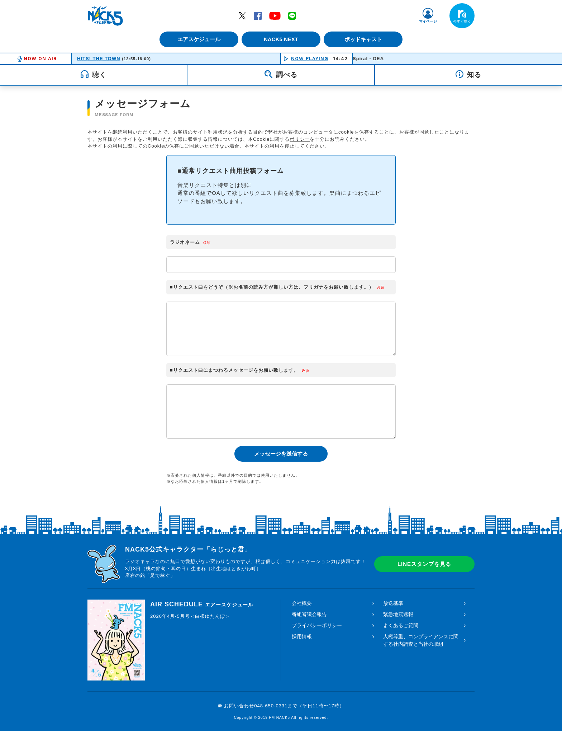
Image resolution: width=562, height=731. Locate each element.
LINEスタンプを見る (424, 564)
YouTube (275, 15)
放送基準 (393, 603)
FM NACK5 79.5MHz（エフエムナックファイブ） (105, 15)
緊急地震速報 (398, 614)
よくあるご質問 (400, 625)
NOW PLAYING (309, 58)
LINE (292, 15)
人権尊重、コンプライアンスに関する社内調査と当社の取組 (420, 640)
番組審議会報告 (309, 614)
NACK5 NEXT (281, 39)
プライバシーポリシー (317, 625)
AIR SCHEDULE (201, 604)
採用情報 (302, 636)
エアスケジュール (196, 39)
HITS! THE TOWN (98, 58)
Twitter (242, 15)
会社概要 (302, 603)
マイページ (428, 21)
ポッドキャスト (365, 39)
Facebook (258, 15)
